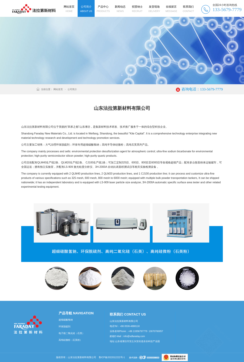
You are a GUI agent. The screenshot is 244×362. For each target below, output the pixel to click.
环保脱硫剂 (64, 326)
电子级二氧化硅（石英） (72, 333)
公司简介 (72, 89)
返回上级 (27, 91)
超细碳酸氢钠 (66, 319)
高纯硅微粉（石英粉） (70, 340)
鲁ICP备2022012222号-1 (112, 357)
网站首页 (58, 89)
